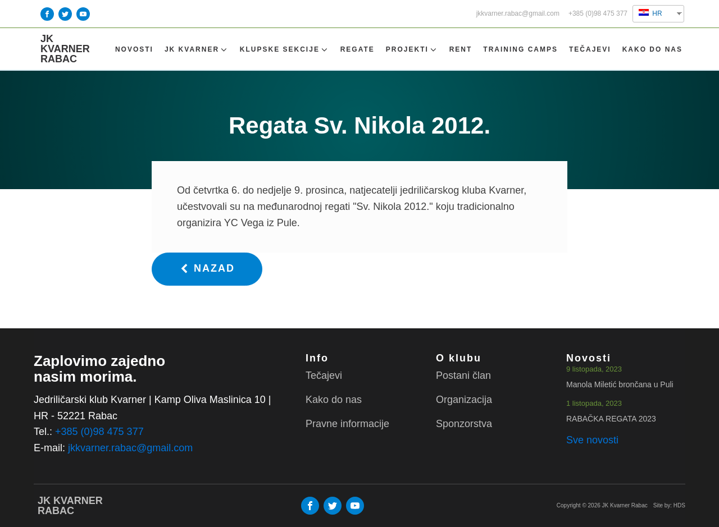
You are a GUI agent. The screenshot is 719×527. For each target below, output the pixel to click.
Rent (460, 49)
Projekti (412, 49)
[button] (207, 269)
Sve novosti (592, 440)
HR (650, 13)
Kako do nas (652, 49)
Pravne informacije (347, 423)
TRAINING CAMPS (520, 49)
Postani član (463, 375)
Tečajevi (590, 49)
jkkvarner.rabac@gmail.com (517, 13)
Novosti (134, 49)
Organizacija (464, 399)
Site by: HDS (669, 505)
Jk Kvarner (197, 49)
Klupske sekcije (284, 49)
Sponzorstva (464, 423)
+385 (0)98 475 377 (597, 13)
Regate (357, 49)
